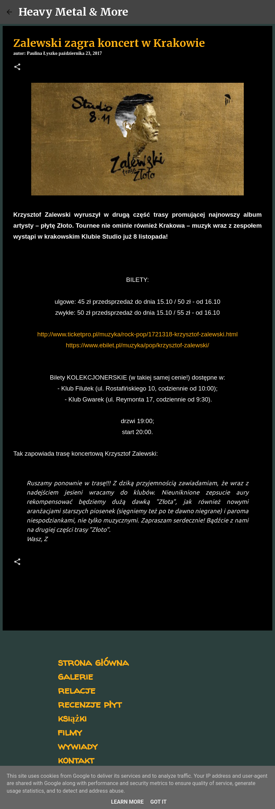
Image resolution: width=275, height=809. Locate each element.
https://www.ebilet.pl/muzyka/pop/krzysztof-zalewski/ (137, 345)
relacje (76, 690)
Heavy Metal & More (73, 12)
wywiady (78, 745)
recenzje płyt (90, 704)
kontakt (76, 759)
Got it (158, 802)
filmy (70, 732)
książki (72, 718)
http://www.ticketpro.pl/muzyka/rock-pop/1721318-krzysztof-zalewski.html (137, 334)
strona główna (93, 662)
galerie (75, 676)
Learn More (127, 802)
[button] (17, 67)
